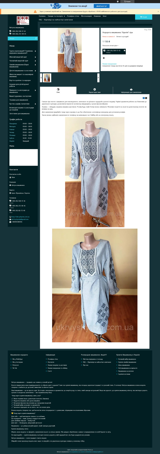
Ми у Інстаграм (17, 362)
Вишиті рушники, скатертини (20, 96)
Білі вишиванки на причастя (127, 368)
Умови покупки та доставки (57, 365)
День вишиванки (124, 365)
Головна (42, 16)
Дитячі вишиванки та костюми (21, 71)
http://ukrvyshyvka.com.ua (20, 217)
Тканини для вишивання (18, 100)
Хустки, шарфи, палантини (19, 104)
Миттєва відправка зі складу (93, 359)
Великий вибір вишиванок (127, 359)
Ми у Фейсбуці (17, 359)
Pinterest (15, 365)
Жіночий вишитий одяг (18, 57)
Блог (105, 16)
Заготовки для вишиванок (19, 114)
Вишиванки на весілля (126, 371)
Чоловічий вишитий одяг (18, 61)
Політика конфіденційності (95, 452)
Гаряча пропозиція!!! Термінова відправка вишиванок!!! (21, 52)
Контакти (51, 362)
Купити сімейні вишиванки (127, 362)
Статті (50, 371)
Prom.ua (90, 450)
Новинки (97, 16)
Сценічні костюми (124, 374)
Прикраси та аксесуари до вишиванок (19, 91)
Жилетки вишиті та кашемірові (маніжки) (21, 75)
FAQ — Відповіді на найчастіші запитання (56, 20)
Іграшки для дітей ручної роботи (19, 85)
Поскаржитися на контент (78, 452)
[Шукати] (36, 38)
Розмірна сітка (73, 16)
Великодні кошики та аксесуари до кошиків (21, 109)
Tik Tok (14, 368)
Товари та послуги (55, 16)
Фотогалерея (86, 16)
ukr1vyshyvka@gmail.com (20, 219)
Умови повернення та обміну (57, 368)
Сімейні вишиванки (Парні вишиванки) (19, 66)
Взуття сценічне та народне (20, 80)
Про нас (85, 365)
